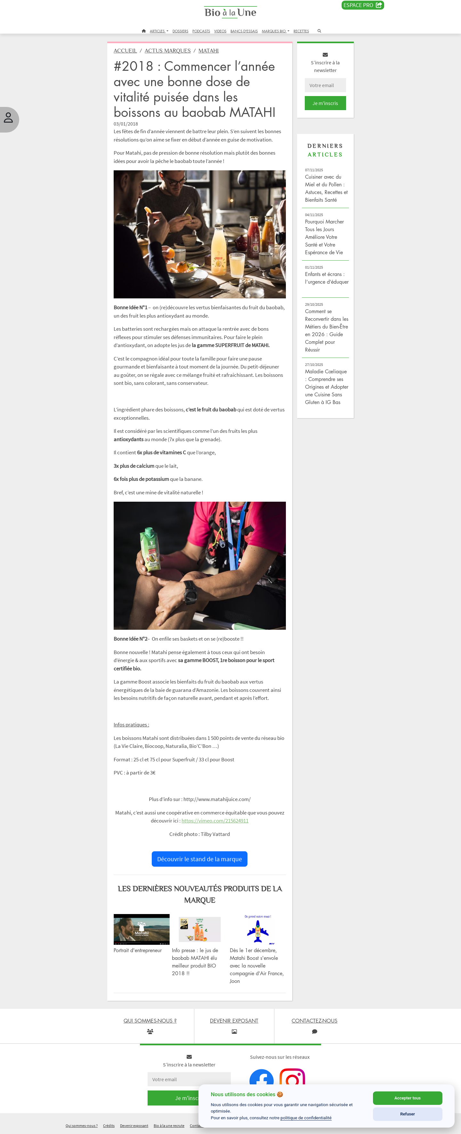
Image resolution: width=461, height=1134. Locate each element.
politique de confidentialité (306, 1117)
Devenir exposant (134, 1125)
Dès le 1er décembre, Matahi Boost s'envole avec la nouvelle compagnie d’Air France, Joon (257, 965)
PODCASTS (201, 30)
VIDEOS (220, 30)
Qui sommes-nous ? (82, 1125)
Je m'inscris (325, 103)
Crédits (109, 1125)
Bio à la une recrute (169, 1125)
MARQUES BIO (274, 30)
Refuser (407, 1114)
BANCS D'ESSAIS (244, 30)
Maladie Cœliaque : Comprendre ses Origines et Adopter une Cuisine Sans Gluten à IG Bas (326, 387)
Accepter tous (407, 1098)
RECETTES (301, 30)
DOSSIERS (180, 30)
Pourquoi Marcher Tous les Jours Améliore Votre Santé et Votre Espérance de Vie (324, 237)
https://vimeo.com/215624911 (215, 820)
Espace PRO (363, 5)
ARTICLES (158, 30)
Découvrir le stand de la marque (199, 859)
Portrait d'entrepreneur (138, 950)
